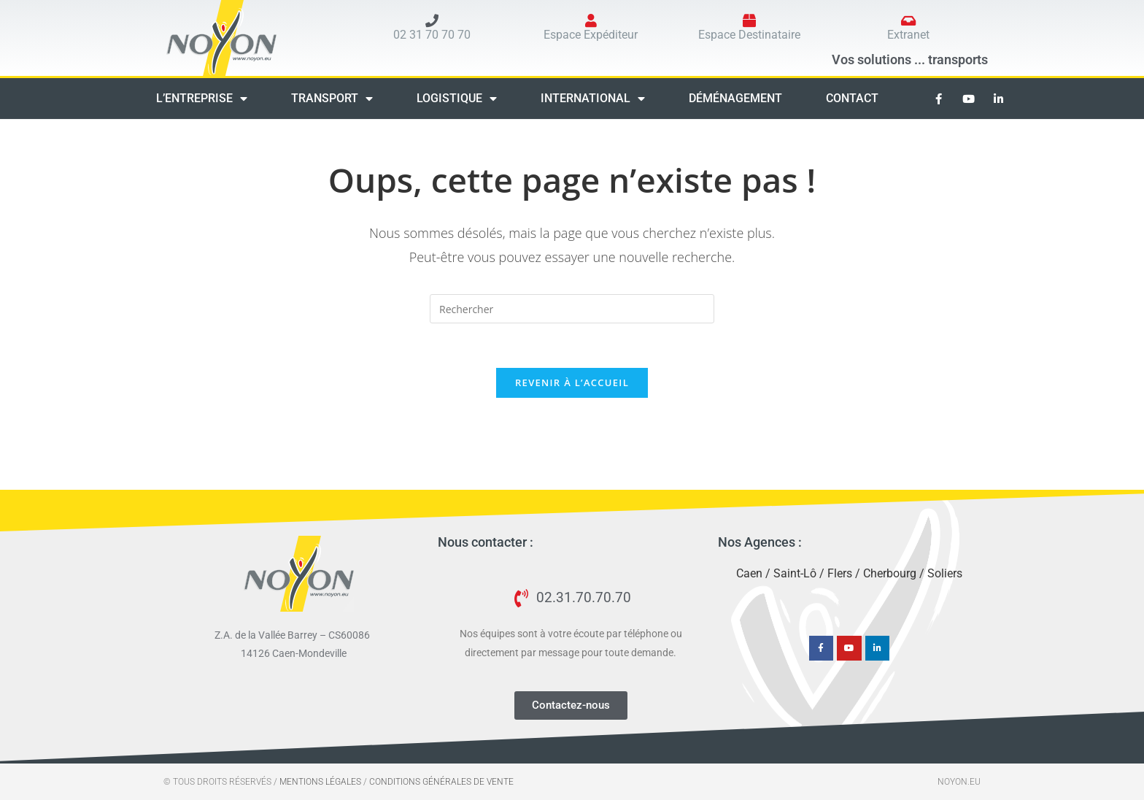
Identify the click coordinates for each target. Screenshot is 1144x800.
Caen (749, 573)
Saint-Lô (794, 573)
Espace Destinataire (749, 35)
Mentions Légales (320, 782)
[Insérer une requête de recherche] (572, 308)
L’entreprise (201, 98)
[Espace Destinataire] (749, 20)
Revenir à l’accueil (572, 382)
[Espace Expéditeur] (591, 20)
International (593, 98)
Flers (839, 573)
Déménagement (735, 98)
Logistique (457, 98)
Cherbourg (889, 573)
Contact (852, 98)
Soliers (944, 573)
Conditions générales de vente (441, 782)
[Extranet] (908, 20)
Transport (332, 98)
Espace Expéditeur (591, 35)
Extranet (908, 35)
